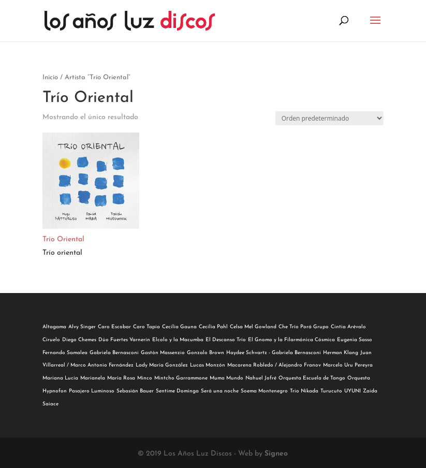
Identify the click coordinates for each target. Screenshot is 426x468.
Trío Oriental (63, 239)
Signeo (276, 454)
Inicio (50, 77)
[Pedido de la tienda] (329, 118)
